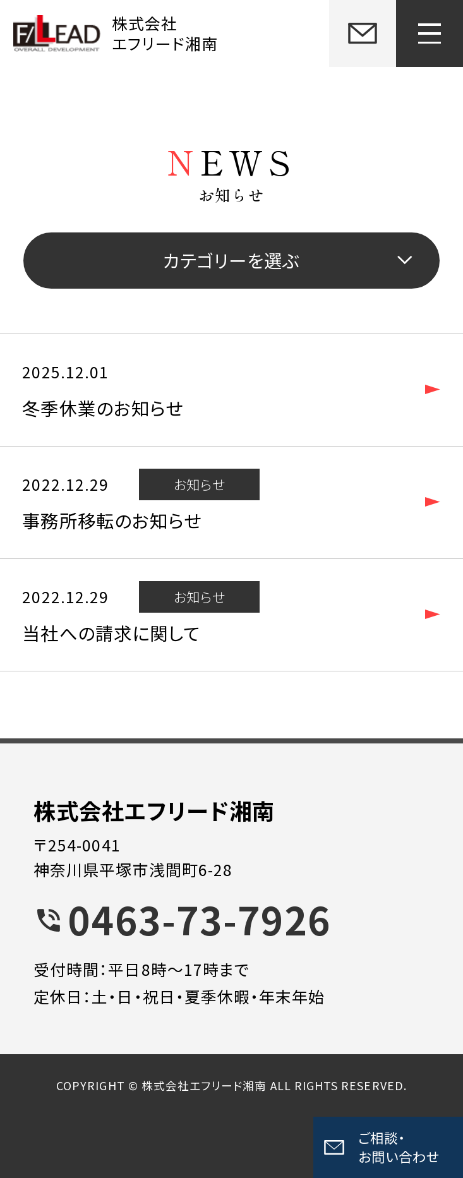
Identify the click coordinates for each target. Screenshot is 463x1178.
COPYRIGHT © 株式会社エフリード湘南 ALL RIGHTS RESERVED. (231, 1085)
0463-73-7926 (199, 918)
